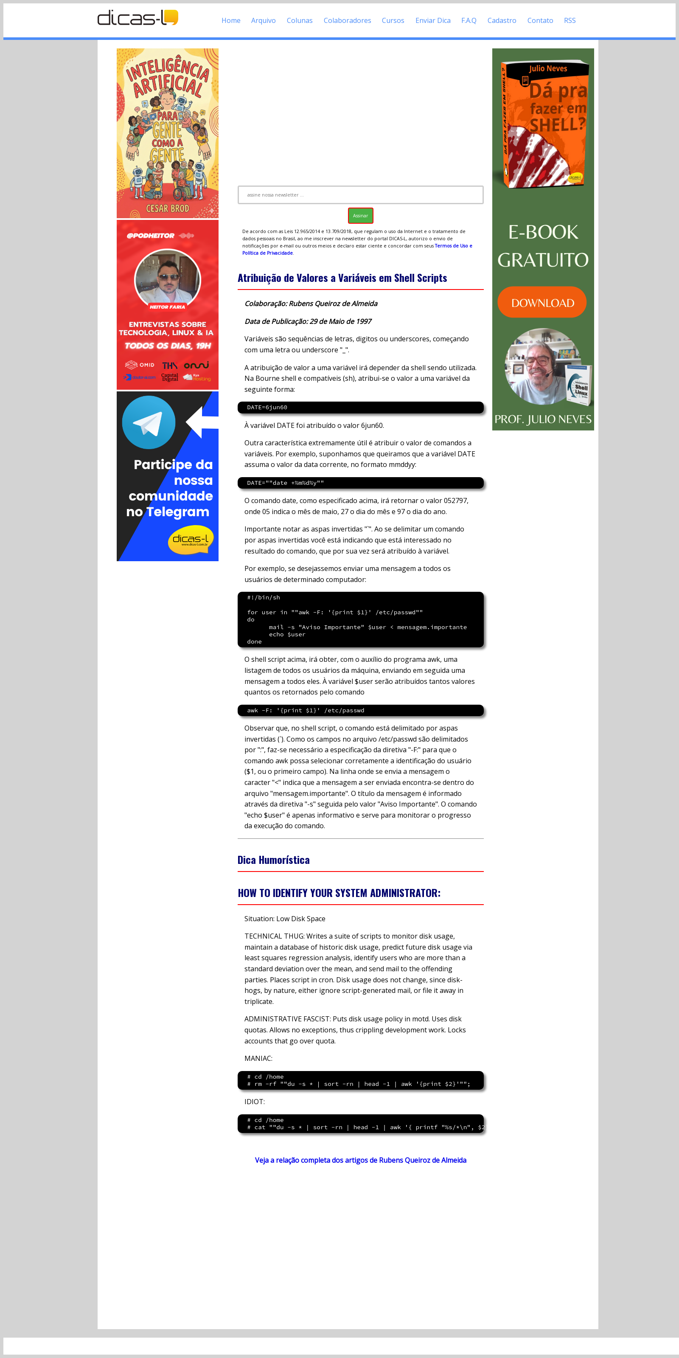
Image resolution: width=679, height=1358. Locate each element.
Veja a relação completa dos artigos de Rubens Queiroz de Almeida (360, 1160)
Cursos (393, 20)
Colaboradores (347, 20)
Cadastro (502, 20)
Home (231, 20)
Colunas (300, 20)
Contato (540, 20)
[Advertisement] (167, 690)
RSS (570, 20)
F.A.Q (469, 20)
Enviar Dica (433, 20)
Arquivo (263, 20)
